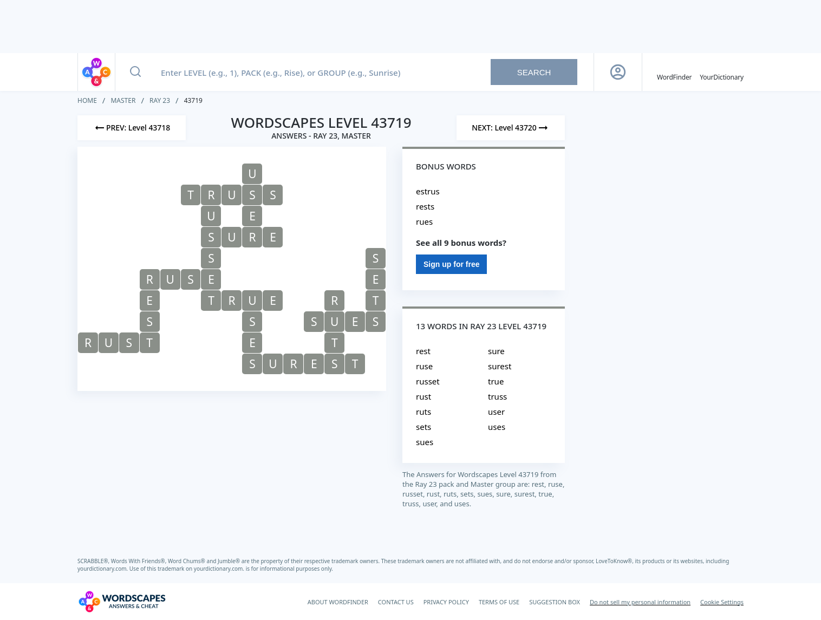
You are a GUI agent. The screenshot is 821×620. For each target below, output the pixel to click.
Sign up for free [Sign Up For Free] (451, 264)
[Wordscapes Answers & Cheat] (121, 602)
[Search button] (135, 72)
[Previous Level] (131, 127)
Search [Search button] (534, 72)
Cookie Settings (722, 602)
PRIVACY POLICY (446, 602)
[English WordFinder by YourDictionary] (674, 72)
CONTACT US (396, 602)
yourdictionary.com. (103, 568)
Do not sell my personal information (640, 602)
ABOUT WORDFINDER (338, 602)
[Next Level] (511, 127)
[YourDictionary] (722, 72)
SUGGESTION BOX (554, 602)
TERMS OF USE (499, 602)
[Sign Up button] (618, 72)
